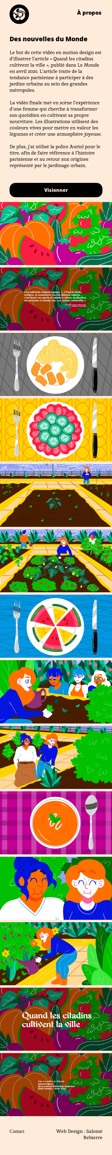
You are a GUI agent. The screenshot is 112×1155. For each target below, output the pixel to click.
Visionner (56, 190)
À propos (89, 12)
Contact (17, 1131)
